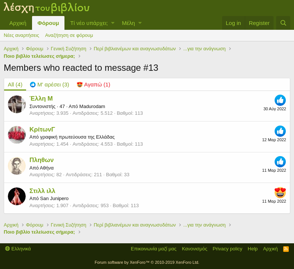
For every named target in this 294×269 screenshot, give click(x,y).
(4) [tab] (15, 84)
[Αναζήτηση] (283, 23)
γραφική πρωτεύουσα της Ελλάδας (77, 137)
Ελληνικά (18, 248)
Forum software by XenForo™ (147, 262)
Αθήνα (47, 168)
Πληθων (41, 160)
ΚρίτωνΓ (42, 129)
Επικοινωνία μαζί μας (154, 248)
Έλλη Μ (41, 98)
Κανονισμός (194, 248)
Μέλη (128, 23)
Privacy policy (227, 248)
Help (253, 248)
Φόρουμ (48, 23)
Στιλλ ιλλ (42, 190)
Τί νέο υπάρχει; (89, 23)
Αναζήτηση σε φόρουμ (69, 35)
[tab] (49, 84)
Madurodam (92, 106)
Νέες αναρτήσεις (21, 35)
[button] (112, 23)
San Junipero (54, 198)
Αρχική (17, 23)
